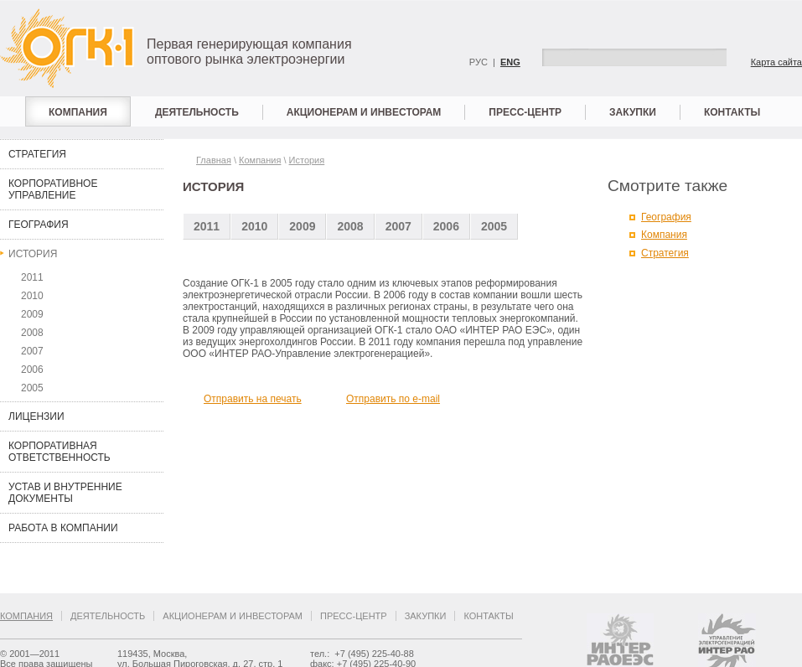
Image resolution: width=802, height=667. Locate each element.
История (32, 254)
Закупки (632, 112)
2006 (32, 369)
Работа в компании (63, 528)
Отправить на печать (253, 399)
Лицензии (36, 416)
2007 (32, 351)
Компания (78, 112)
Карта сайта (776, 62)
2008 (32, 333)
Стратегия (37, 154)
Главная (213, 160)
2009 (32, 314)
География (38, 224)
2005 (32, 388)
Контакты (732, 112)
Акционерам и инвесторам (364, 112)
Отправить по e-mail (393, 399)
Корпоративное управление (52, 189)
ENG (510, 62)
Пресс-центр (525, 112)
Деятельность (197, 112)
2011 (32, 277)
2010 (32, 296)
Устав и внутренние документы (65, 492)
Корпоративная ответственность (59, 451)
